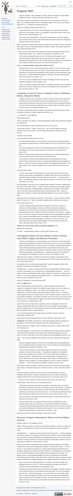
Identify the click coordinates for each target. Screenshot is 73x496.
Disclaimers (35, 493)
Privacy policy (19, 493)
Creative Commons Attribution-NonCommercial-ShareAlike (44, 490)
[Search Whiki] (65, 6)
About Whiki (27, 493)
